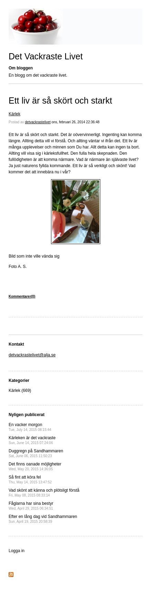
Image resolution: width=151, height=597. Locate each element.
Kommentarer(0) (22, 296)
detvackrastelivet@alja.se (32, 355)
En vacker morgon (30, 427)
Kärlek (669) (20, 390)
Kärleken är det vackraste (32, 440)
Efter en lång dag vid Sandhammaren (43, 518)
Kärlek (14, 114)
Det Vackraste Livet (46, 56)
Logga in (16, 550)
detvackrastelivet (37, 122)
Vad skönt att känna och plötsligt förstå (44, 492)
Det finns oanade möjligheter (35, 466)
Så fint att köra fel (30, 479)
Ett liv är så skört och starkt (60, 100)
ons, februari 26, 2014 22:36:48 (76, 122)
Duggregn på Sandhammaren (36, 453)
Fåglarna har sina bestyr (31, 505)
